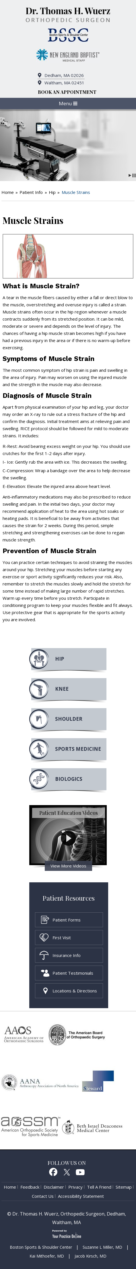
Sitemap (124, 1187)
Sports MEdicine (78, 749)
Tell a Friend (99, 1187)
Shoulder (68, 719)
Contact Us (43, 1196)
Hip (52, 192)
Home (7, 192)
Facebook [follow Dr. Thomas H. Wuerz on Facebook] (53, 1171)
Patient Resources (68, 897)
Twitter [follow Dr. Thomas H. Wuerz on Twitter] (66, 1171)
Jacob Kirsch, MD (90, 1256)
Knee (62, 689)
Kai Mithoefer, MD (47, 1256)
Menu (68, 103)
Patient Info (31, 192)
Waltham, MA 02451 (64, 83)
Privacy (75, 1187)
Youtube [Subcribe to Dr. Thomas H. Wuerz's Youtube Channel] (80, 1171)
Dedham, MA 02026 (64, 75)
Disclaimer (54, 1187)
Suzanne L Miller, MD (102, 1247)
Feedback (29, 1187)
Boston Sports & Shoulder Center (41, 1247)
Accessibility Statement (81, 1196)
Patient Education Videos (68, 812)
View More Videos (68, 866)
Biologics (68, 779)
